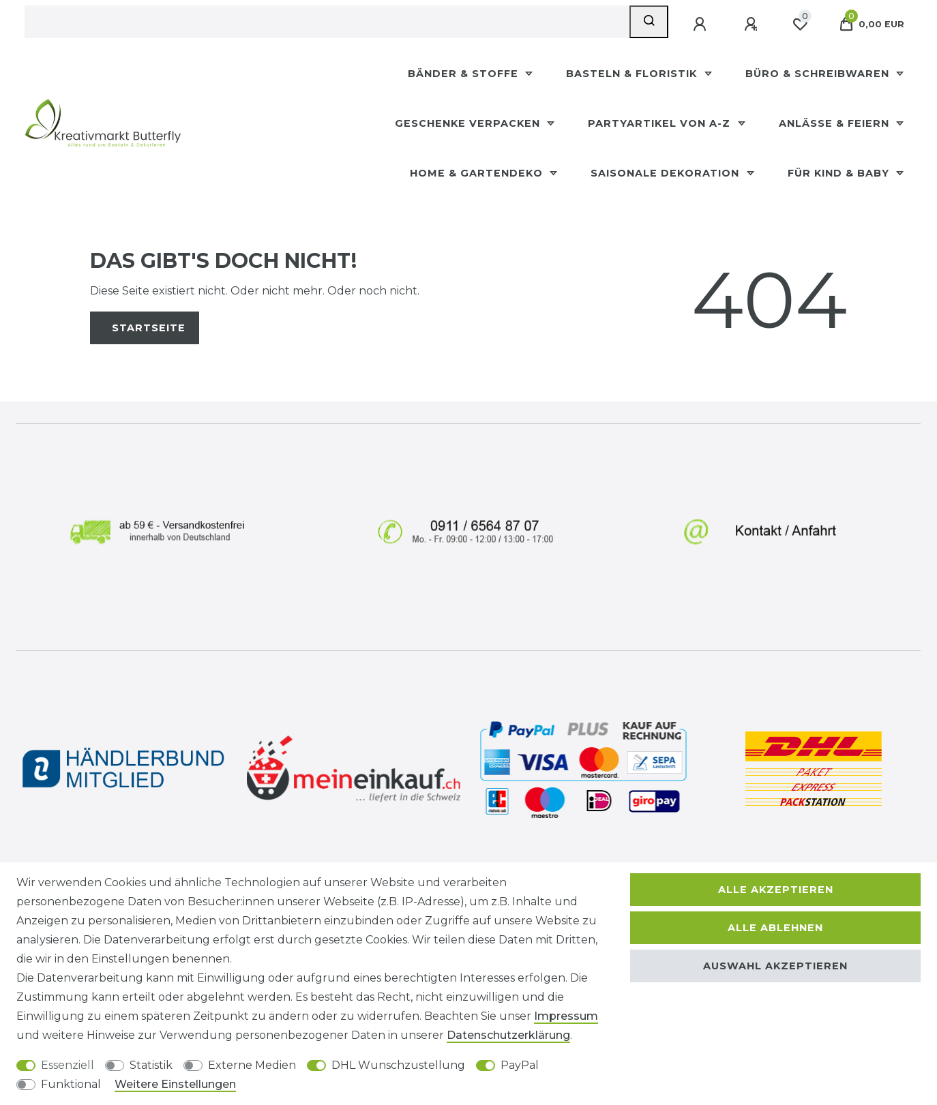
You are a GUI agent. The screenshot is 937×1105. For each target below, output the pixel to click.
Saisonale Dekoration (667, 173)
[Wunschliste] (800, 24)
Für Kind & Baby (840, 173)
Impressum (566, 1016)
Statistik (151, 1065)
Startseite (148, 328)
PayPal (520, 1065)
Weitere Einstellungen (175, 1084)
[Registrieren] (752, 24)
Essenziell (67, 1065)
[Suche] (648, 21)
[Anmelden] (701, 24)
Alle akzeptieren (775, 889)
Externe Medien (252, 1065)
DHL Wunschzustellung (398, 1065)
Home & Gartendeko (478, 173)
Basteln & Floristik (633, 73)
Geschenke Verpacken (469, 123)
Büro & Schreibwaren (819, 73)
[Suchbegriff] (327, 21)
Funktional (71, 1084)
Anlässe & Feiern (836, 123)
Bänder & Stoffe (465, 73)
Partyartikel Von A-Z (661, 123)
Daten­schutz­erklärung (508, 1035)
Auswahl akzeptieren (775, 966)
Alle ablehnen (775, 928)
